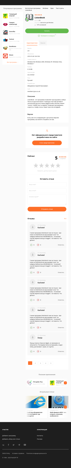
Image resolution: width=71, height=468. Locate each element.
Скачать (47, 31)
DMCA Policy (6, 453)
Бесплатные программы (32, 8)
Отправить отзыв (47, 209)
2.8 (37, 20)
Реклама (39, 439)
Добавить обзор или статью (11, 439)
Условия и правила (18, 453)
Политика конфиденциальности (36, 453)
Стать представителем (47, 143)
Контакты (40, 435)
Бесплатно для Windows (46, 22)
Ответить (61, 245)
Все (65, 218)
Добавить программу (9, 435)
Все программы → (12, 62)
